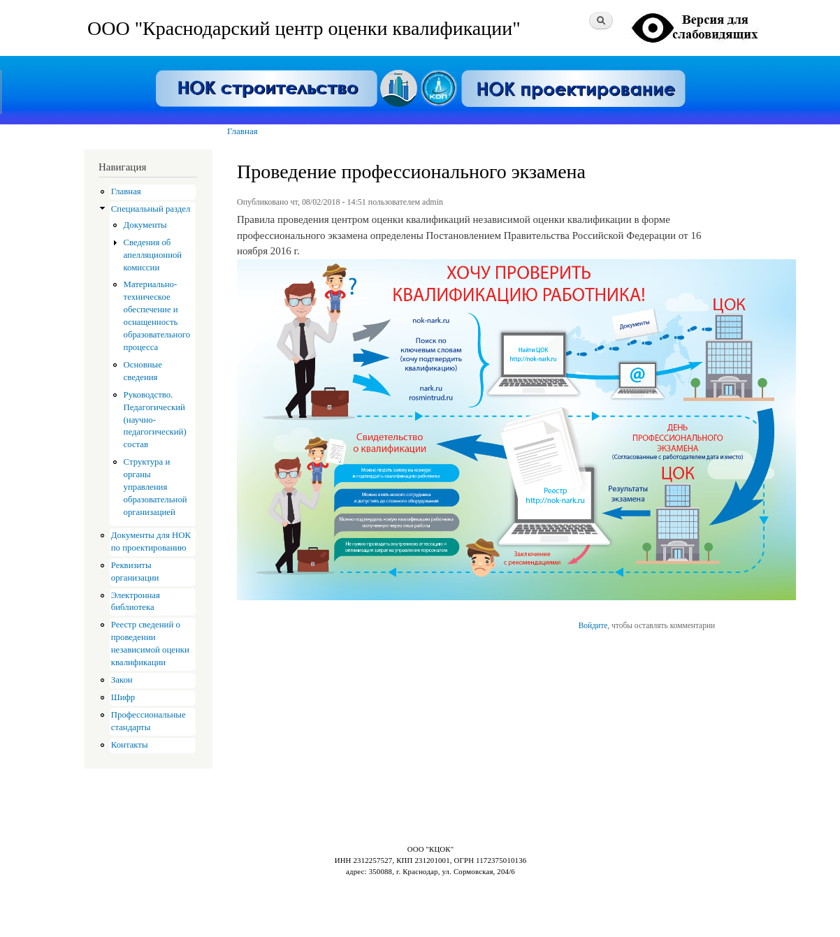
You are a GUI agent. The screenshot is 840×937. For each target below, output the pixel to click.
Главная (242, 131)
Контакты (129, 745)
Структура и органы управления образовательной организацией (155, 487)
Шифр (123, 697)
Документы (145, 225)
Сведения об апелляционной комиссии (153, 255)
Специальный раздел (151, 209)
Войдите (593, 625)
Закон (122, 680)
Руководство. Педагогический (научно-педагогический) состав (155, 420)
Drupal (147, 901)
